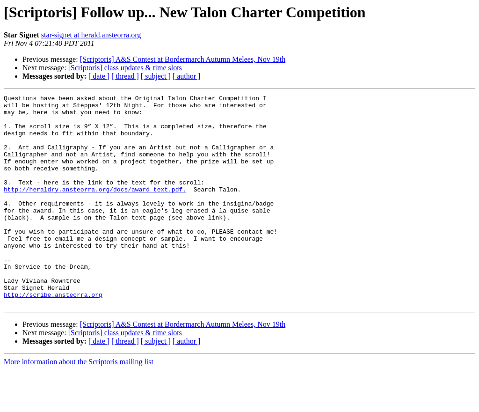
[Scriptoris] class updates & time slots (125, 68)
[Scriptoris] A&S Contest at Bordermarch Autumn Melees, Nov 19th (183, 59)
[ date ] (98, 76)
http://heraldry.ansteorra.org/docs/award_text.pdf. (95, 209)
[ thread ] (125, 76)
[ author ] (187, 76)
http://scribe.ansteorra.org (53, 335)
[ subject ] (156, 76)
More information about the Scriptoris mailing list (78, 404)
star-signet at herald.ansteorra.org (91, 35)
